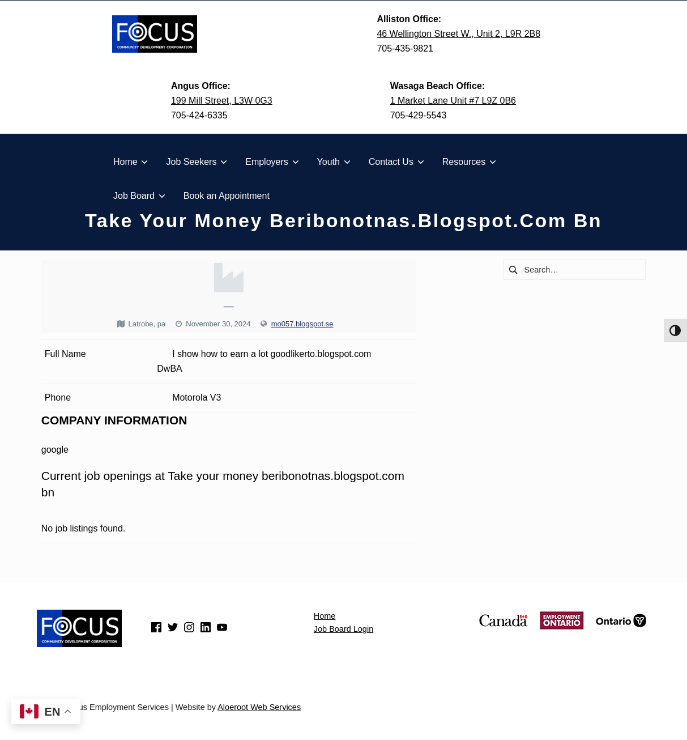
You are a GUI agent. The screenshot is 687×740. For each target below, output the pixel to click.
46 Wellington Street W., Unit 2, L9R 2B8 (458, 34)
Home (325, 615)
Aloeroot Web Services (259, 707)
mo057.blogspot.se (302, 324)
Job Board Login (343, 628)
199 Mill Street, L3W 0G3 (221, 100)
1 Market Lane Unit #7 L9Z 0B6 (453, 100)
